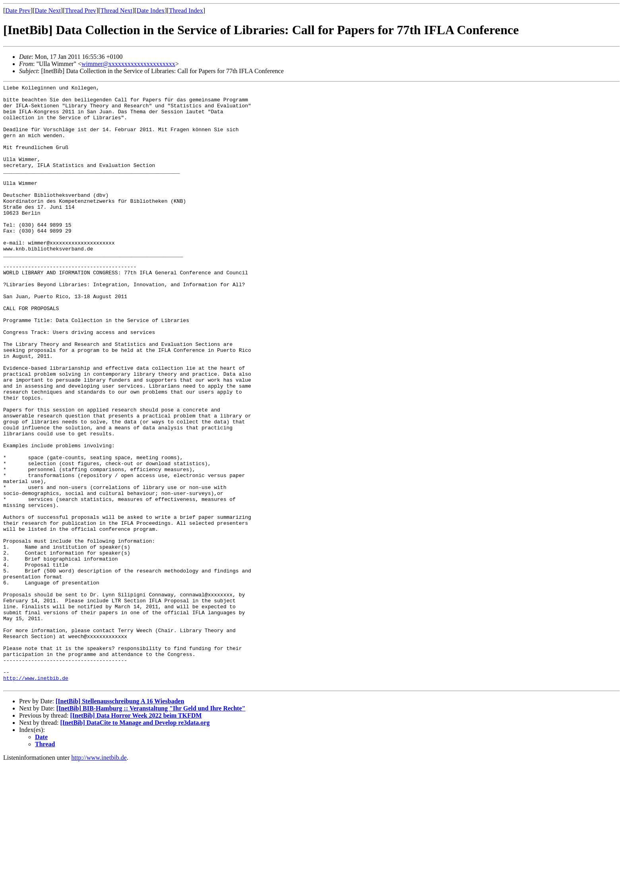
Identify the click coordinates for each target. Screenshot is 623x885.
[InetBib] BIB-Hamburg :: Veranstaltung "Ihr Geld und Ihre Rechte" (151, 828)
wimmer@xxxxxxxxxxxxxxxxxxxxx (128, 63)
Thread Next (116, 10)
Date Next (48, 10)
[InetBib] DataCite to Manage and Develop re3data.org (135, 843)
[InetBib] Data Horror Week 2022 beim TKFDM (135, 836)
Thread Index (186, 10)
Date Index (151, 10)
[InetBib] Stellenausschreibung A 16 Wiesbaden (120, 821)
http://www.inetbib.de (35, 797)
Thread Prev (80, 10)
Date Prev (18, 10)
